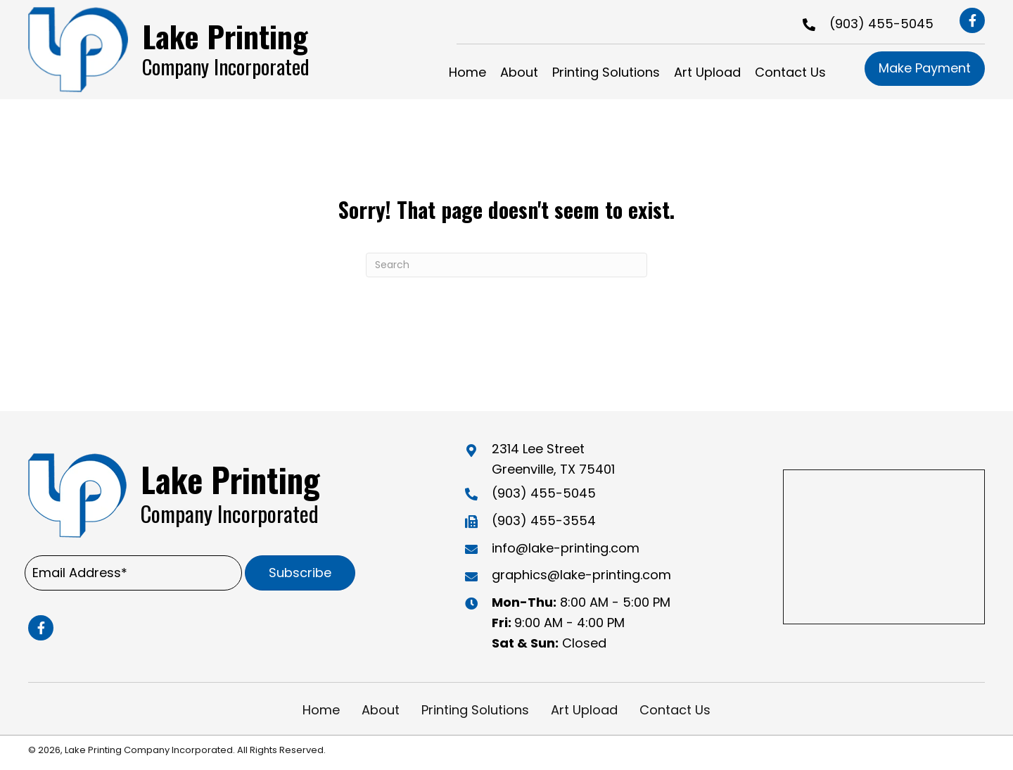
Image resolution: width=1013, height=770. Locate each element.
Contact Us (675, 710)
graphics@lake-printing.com (581, 574)
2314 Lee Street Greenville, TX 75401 (553, 459)
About (381, 710)
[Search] (506, 265)
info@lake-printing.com (565, 548)
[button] (972, 20)
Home (321, 710)
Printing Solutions (475, 710)
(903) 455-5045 (881, 23)
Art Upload (584, 710)
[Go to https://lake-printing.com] (180, 49)
